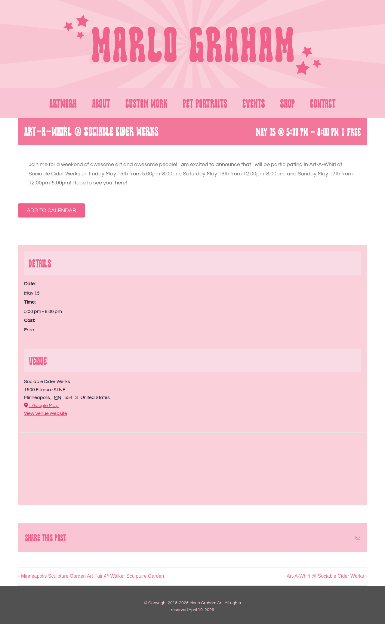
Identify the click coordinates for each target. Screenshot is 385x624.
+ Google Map (44, 405)
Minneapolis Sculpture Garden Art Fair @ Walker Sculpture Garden (92, 576)
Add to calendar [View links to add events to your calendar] (51, 210)
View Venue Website (45, 413)
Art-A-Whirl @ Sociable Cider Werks (325, 576)
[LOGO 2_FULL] (192, 14)
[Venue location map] (192, 464)
